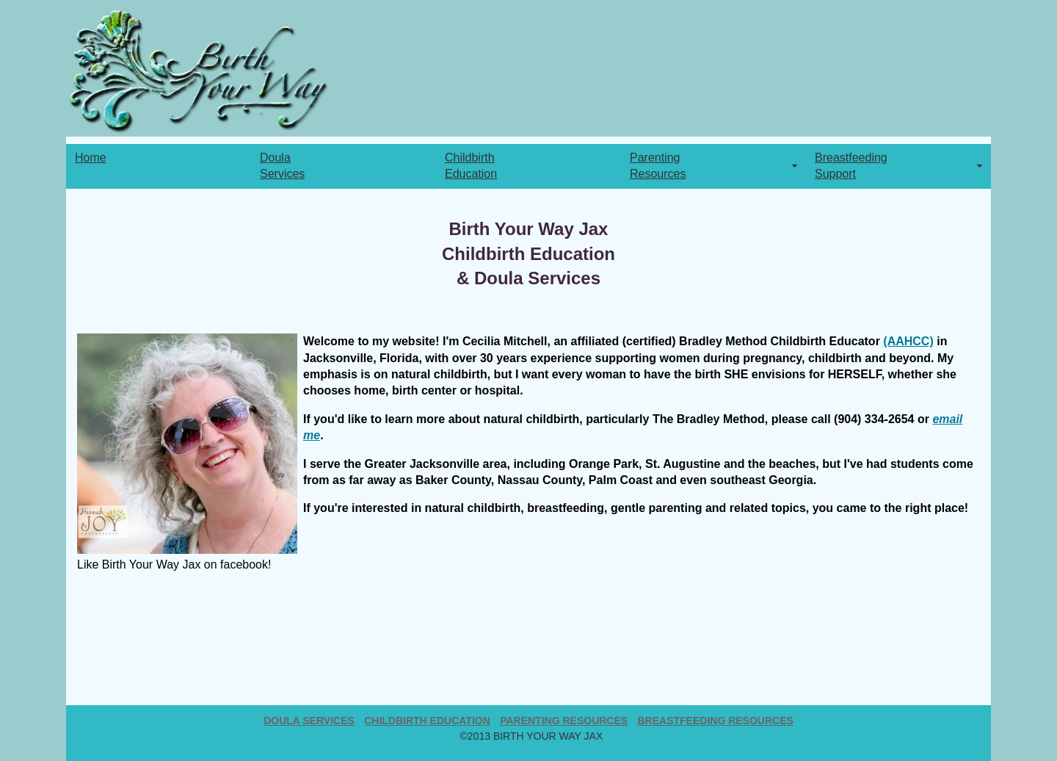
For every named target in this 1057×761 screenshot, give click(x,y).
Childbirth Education (427, 720)
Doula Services (309, 720)
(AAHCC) (908, 341)
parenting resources (564, 720)
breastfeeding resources (715, 720)
